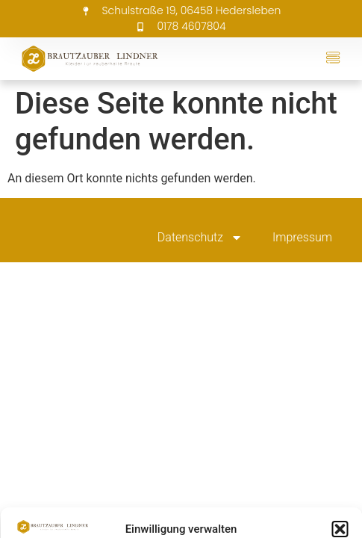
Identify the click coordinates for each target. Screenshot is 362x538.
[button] (339, 529)
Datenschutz (200, 237)
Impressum (302, 237)
